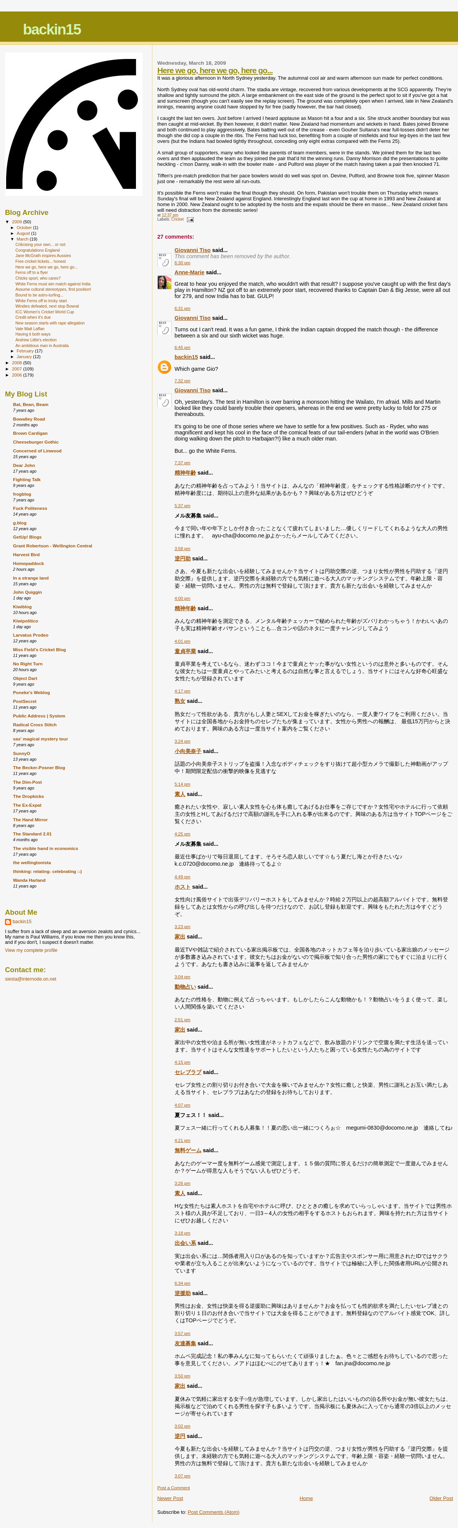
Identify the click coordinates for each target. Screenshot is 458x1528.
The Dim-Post (27, 782)
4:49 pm (182, 877)
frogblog (22, 493)
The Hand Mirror (30, 819)
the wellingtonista (32, 862)
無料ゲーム (188, 1150)
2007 (17, 368)
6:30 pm (182, 262)
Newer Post (170, 1498)
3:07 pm (182, 1476)
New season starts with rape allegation (50, 323)
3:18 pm (182, 1233)
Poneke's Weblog (31, 692)
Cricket (177, 219)
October (25, 227)
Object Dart (25, 678)
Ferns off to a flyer (31, 272)
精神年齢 (185, 473)
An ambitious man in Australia (42, 345)
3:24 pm (182, 741)
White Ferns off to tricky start (41, 300)
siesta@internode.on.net (30, 979)
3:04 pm (182, 976)
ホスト (183, 887)
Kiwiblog (22, 606)
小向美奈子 (188, 751)
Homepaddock (28, 563)
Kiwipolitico (25, 620)
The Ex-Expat (27, 804)
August (24, 233)
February (26, 351)
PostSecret (24, 701)
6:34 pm (182, 1283)
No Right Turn (28, 663)
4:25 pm (182, 834)
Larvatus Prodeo (30, 634)
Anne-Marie (189, 272)
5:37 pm (182, 505)
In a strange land (31, 577)
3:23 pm (182, 926)
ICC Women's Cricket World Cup (44, 312)
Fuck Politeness (30, 508)
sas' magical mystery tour (40, 738)
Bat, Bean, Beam (30, 404)
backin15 (52, 29)
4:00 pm (182, 598)
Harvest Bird (26, 554)
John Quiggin (27, 592)
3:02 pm (182, 1426)
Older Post (441, 1498)
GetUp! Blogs (27, 536)
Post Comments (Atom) (213, 1512)
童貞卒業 (185, 651)
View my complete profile (31, 950)
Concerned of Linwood (37, 450)
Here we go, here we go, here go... (215, 70)
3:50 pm (182, 1376)
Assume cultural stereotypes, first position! (53, 289)
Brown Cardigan (30, 433)
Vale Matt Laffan (29, 328)
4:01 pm (182, 641)
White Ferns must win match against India (52, 284)
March (23, 239)
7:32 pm (182, 380)
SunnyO (21, 753)
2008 (17, 362)
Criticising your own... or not (40, 244)
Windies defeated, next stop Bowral (47, 306)
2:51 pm (182, 1019)
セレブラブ (188, 1072)
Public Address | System (39, 715)
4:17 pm (182, 691)
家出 (180, 937)
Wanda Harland (29, 880)
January (25, 356)
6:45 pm (182, 347)
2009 (17, 221)
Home (306, 1498)
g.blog (19, 522)
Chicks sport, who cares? (38, 278)
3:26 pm (182, 1183)
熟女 (180, 701)
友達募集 (185, 1343)
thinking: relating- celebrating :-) (47, 871)
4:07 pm (182, 1105)
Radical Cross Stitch (35, 724)
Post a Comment (173, 1487)
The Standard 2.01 (32, 833)
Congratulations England (37, 250)
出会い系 (185, 1243)
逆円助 (183, 558)
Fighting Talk (27, 479)
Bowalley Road (29, 418)
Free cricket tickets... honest (40, 261)
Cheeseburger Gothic (36, 441)
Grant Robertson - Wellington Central (52, 545)
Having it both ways (33, 334)
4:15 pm (182, 1062)
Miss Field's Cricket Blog (39, 649)
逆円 (180, 1436)
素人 (180, 794)
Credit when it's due (33, 317)
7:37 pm (182, 462)
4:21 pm (182, 1140)
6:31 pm (182, 308)
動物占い (185, 987)
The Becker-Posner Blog (39, 767)
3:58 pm (182, 548)
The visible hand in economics (45, 848)
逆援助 (183, 1293)
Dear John (24, 465)
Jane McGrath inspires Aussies (43, 255)
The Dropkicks (28, 796)
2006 (17, 374)
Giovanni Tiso (193, 250)
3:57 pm (182, 1333)
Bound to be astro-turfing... (39, 295)
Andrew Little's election (36, 339)
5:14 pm (182, 784)
